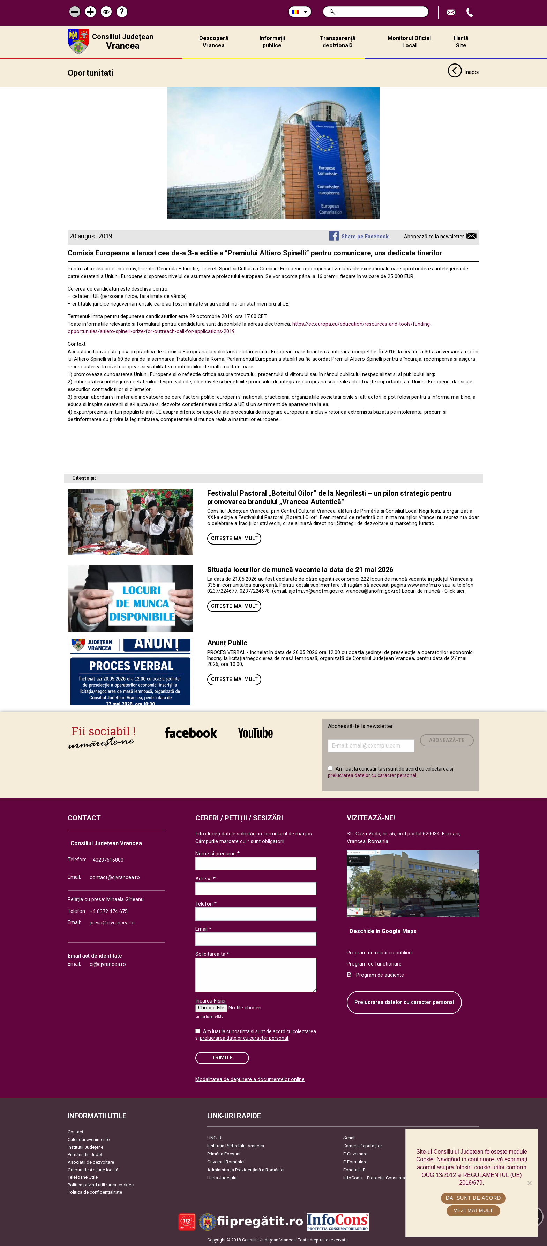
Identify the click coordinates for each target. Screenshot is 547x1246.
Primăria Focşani (223, 1153)
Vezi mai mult (473, 1210)
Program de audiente (380, 975)
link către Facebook (191, 733)
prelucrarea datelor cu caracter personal (372, 775)
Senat (349, 1137)
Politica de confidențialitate (95, 1192)
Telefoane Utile (83, 1177)
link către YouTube (255, 733)
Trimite (222, 1058)
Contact (75, 1131)
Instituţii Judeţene (85, 1146)
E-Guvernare (355, 1153)
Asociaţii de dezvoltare (91, 1162)
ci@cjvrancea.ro (108, 964)
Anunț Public (227, 643)
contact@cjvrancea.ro (115, 877)
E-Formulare (355, 1161)
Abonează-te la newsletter (434, 237)
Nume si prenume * (217, 853)
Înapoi (463, 72)
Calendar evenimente (89, 1139)
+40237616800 (106, 860)
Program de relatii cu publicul (380, 953)
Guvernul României (226, 1161)
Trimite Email (452, 12)
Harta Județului (222, 1177)
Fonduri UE (354, 1169)
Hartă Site (461, 42)
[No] (529, 1182)
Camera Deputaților (362, 1145)
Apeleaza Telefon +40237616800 (470, 12)
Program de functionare (374, 964)
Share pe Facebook (365, 237)
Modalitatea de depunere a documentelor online (250, 1079)
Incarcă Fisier (210, 1001)
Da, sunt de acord (473, 1198)
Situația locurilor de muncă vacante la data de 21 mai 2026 (300, 569)
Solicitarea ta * (212, 954)
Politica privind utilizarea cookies (101, 1184)
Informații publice (272, 42)
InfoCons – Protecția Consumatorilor (380, 1177)
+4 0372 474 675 (109, 912)
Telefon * (206, 903)
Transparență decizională (337, 42)
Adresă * (205, 878)
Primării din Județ (85, 1154)
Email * (203, 929)
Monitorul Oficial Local (409, 42)
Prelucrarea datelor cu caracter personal (404, 1002)
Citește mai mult (234, 538)
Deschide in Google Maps (383, 931)
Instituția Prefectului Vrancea (235, 1145)
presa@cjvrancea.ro (112, 922)
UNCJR (214, 1137)
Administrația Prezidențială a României (245, 1169)
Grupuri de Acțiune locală (93, 1169)
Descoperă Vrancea (213, 42)
